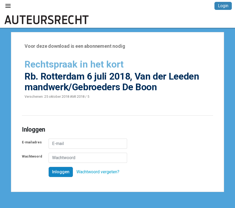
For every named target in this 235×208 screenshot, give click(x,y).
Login (223, 5)
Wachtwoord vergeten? (97, 171)
